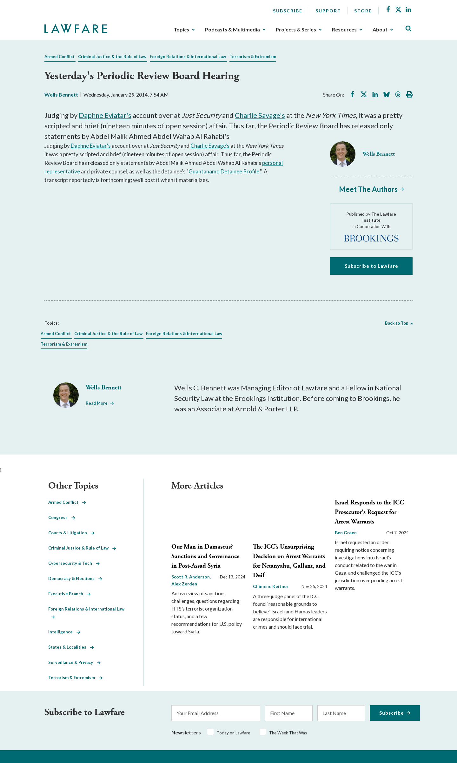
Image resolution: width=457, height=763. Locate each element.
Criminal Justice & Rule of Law (82, 547)
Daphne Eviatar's (105, 115)
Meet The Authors (368, 189)
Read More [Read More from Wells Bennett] (97, 403)
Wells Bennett (61, 94)
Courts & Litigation (71, 532)
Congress (61, 517)
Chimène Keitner (270, 586)
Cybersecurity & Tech (74, 563)
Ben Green (346, 532)
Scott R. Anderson (191, 576)
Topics (181, 29)
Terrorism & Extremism (252, 56)
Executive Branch (69, 593)
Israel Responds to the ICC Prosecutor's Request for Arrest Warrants (369, 512)
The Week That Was (288, 732)
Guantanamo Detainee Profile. (224, 171)
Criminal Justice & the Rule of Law (112, 56)
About (380, 29)
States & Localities (71, 647)
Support (328, 10)
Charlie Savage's (260, 115)
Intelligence (64, 631)
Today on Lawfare (233, 732)
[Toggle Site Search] (408, 28)
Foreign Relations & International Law (188, 56)
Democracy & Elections (75, 578)
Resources (344, 29)
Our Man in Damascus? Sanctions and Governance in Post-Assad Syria (205, 556)
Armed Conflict (59, 56)
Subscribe (287, 10)
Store (363, 10)
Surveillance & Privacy (74, 662)
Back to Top (396, 323)
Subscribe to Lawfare (371, 266)
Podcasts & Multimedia (232, 29)
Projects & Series (296, 29)
